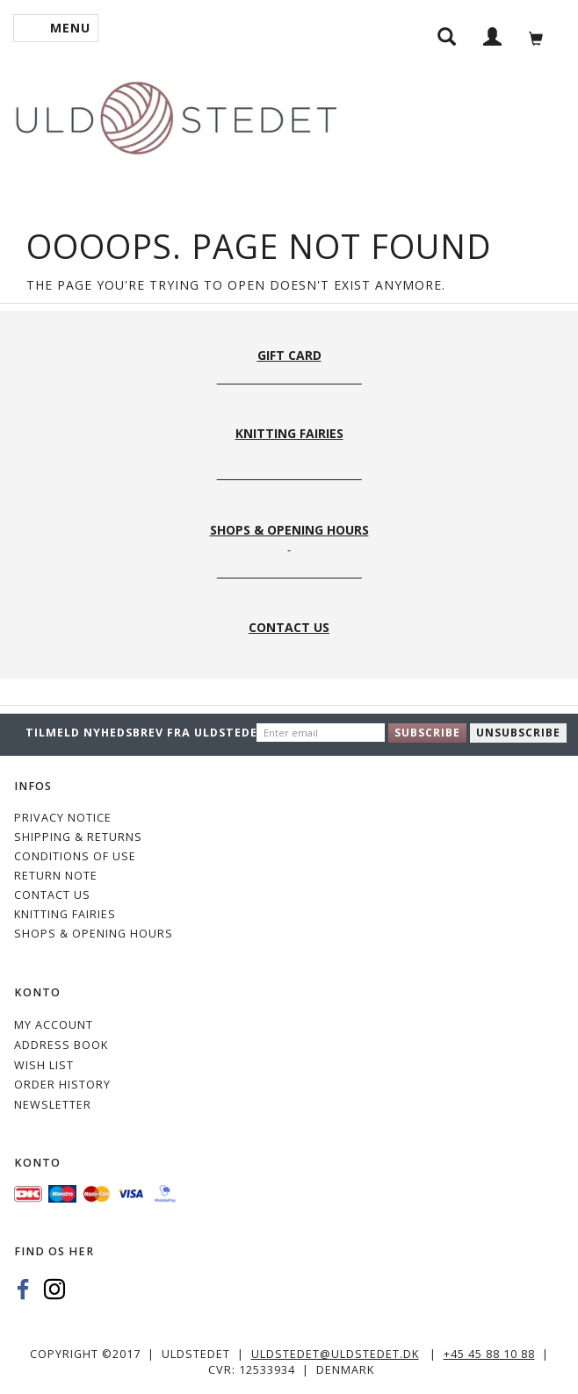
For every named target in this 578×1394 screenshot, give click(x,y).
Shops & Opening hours (93, 933)
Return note (56, 875)
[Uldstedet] (175, 114)
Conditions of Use (75, 856)
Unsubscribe (518, 732)
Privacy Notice (63, 817)
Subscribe (427, 732)
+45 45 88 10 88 (489, 1354)
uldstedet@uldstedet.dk (335, 1354)
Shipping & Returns (78, 837)
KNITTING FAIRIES (65, 914)
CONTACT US (52, 894)
